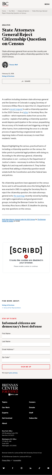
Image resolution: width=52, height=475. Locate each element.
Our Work (12, 11)
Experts (5, 413)
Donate (32, 407)
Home (4, 11)
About (4, 423)
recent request (16, 109)
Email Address (7, 349)
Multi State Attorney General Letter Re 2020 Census (18, 219)
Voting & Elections (8, 76)
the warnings (19, 196)
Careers (32, 402)
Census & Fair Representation (12, 308)
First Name (6, 333)
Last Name (6, 341)
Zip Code (5, 357)
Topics (4, 402)
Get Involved (7, 418)
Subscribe (33, 418)
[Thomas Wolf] (10, 65)
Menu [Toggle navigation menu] (47, 4)
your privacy (13, 373)
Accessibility (17, 460)
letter (25, 112)
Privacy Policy (6, 460)
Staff (31, 413)
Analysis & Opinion (23, 11)
